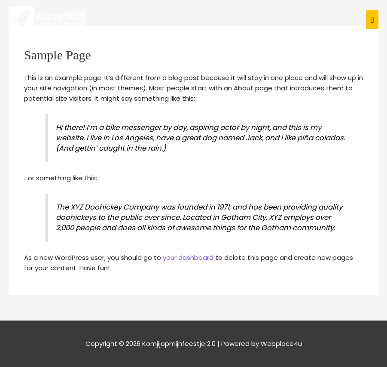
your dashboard (188, 257)
